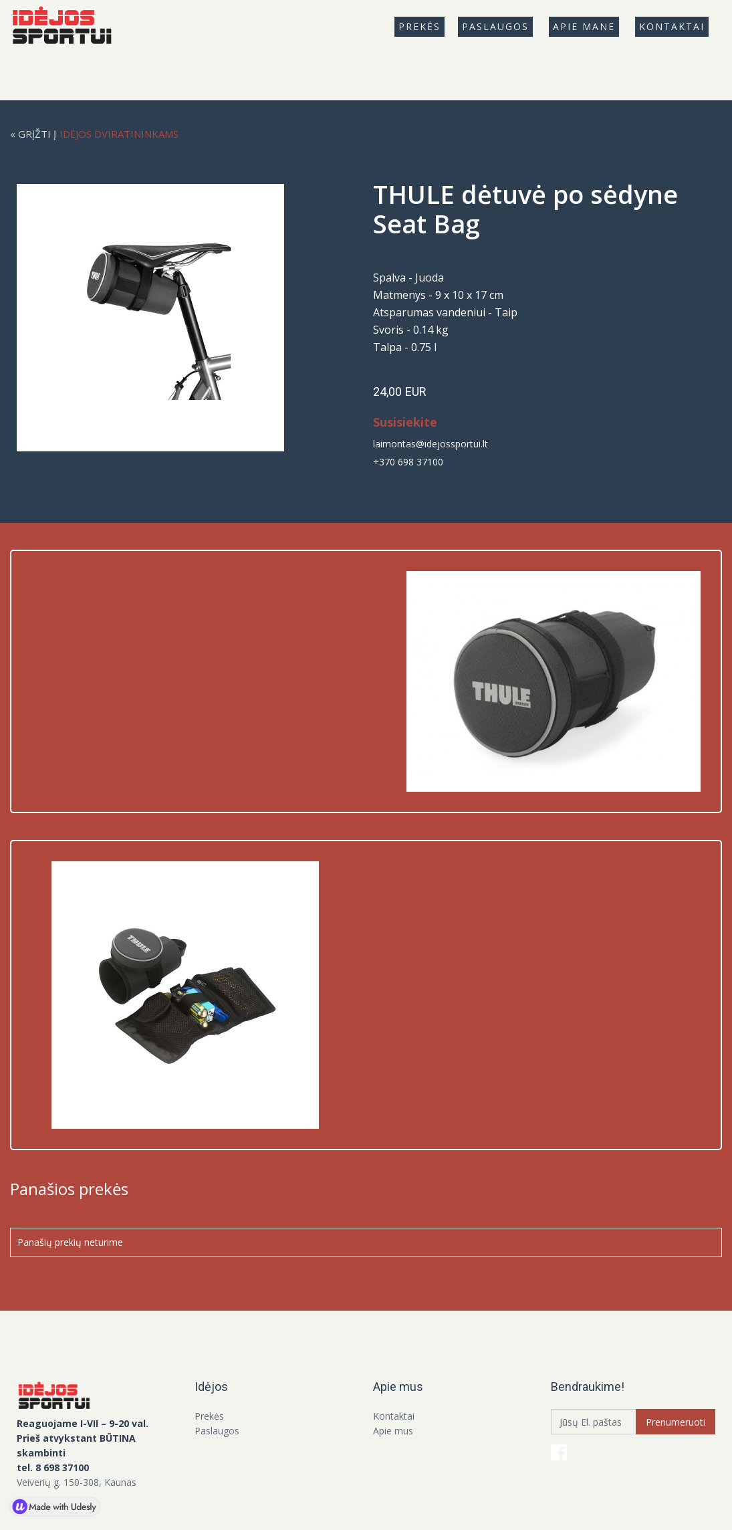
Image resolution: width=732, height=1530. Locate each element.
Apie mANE (584, 26)
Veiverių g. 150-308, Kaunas (76, 1482)
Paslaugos (495, 26)
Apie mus (393, 1430)
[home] (67, 26)
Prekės (209, 1416)
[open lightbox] (160, 317)
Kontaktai (672, 26)
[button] (419, 27)
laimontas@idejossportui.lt (430, 443)
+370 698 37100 (408, 461)
